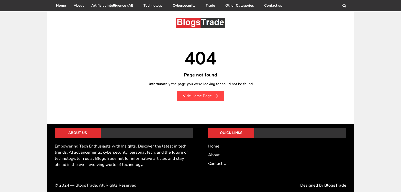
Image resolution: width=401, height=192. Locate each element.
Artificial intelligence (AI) (112, 5)
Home (61, 5)
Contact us (273, 5)
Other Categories (239, 5)
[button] (113, 5)
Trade (210, 5)
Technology (152, 5)
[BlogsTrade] (200, 23)
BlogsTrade (335, 185)
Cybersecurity (184, 5)
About (79, 5)
